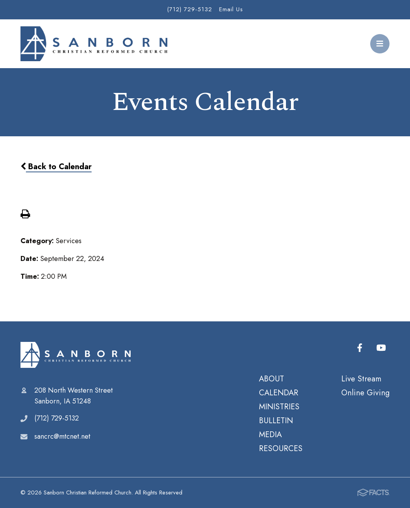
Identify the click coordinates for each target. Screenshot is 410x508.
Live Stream (361, 378)
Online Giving (365, 392)
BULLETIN (276, 420)
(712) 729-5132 (189, 9)
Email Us (231, 9)
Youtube (381, 347)
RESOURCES (281, 448)
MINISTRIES (279, 406)
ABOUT (271, 378)
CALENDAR (278, 392)
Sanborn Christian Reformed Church (75, 355)
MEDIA (270, 434)
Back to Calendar (56, 166)
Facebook (359, 347)
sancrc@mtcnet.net (62, 436)
